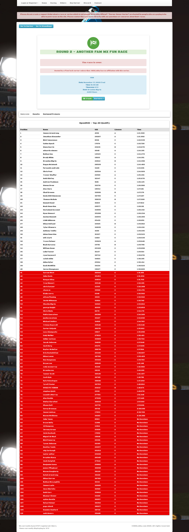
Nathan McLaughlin (51, 482)
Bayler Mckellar (50, 349)
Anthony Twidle (49, 231)
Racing (53, 3)
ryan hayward (49, 255)
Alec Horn (47, 189)
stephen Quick (49, 391)
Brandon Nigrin (50, 161)
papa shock (48, 506)
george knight (49, 308)
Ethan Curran (49, 478)
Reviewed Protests (51, 114)
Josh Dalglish (49, 461)
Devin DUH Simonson (52, 196)
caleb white (48, 259)
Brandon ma (48, 370)
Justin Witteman (50, 301)
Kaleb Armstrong (50, 475)
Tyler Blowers (49, 227)
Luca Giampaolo (50, 332)
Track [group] (87, 99)
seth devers (48, 513)
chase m (46, 290)
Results (36, 114)
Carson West (48, 273)
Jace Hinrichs (49, 489)
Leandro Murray (50, 395)
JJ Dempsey (48, 426)
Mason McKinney (50, 416)
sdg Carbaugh (49, 451)
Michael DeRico (50, 321)
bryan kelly (48, 423)
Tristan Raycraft (50, 325)
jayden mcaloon (50, 318)
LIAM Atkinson (49, 220)
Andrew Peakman (50, 182)
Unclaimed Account (51, 210)
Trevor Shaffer (50, 175)
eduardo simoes (50, 151)
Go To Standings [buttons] (44, 26)
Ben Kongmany (49, 360)
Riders (63, 3)
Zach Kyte (47, 377)
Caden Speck (48, 144)
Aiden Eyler (48, 262)
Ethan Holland (49, 224)
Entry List (24, 114)
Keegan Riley (48, 280)
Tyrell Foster (49, 384)
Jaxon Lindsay (49, 412)
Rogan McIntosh (50, 165)
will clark (47, 238)
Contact (97, 3)
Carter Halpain (49, 328)
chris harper (49, 287)
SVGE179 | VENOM (50, 388)
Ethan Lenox (48, 356)
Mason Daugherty (50, 471)
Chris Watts (48, 311)
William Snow (49, 248)
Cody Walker (48, 335)
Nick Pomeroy (49, 440)
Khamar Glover (49, 496)
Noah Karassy (49, 245)
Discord (87, 3)
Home (44, 3)
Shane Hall (48, 405)
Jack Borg (47, 346)
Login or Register (29, 3)
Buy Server (75, 3)
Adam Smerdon (49, 234)
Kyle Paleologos (50, 381)
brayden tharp (49, 458)
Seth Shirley (48, 178)
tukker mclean (49, 339)
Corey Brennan (49, 409)
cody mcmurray (50, 367)
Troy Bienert (48, 283)
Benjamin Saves (50, 464)
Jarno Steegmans (51, 269)
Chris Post (47, 171)
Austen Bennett (49, 217)
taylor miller (49, 454)
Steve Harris (48, 147)
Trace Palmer (49, 241)
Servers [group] (99, 99)
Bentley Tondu (49, 447)
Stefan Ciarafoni (50, 402)
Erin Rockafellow (50, 353)
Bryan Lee (47, 363)
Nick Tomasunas (50, 140)
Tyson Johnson (49, 444)
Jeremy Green (49, 430)
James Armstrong (51, 133)
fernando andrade (51, 168)
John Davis (47, 276)
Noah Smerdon (49, 206)
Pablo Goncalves (50, 314)
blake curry (48, 294)
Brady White (48, 158)
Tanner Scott (48, 374)
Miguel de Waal (49, 437)
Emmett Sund (48, 203)
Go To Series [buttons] (26, 26)
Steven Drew (48, 185)
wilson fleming (49, 297)
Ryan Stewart (49, 213)
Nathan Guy (48, 154)
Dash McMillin (49, 266)
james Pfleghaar (50, 468)
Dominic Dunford (50, 510)
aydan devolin (49, 499)
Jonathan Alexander (52, 137)
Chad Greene (48, 192)
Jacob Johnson (49, 342)
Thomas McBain (50, 199)
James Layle (48, 485)
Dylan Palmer (49, 503)
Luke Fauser (48, 252)
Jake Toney (48, 419)
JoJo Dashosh (49, 433)
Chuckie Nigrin (49, 304)
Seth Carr (47, 492)
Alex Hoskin (48, 398)
